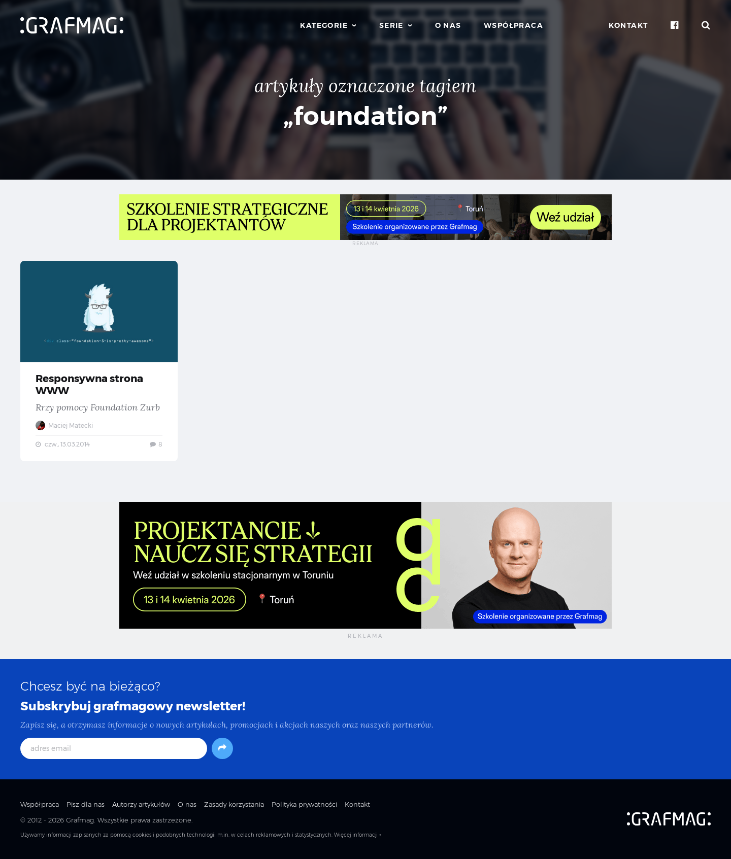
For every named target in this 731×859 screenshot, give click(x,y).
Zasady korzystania (234, 804)
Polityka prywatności (304, 804)
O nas (448, 25)
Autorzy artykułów (141, 804)
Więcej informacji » (357, 835)
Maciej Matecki (64, 425)
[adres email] (113, 748)
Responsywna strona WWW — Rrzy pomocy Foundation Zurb (99, 361)
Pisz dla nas (86, 804)
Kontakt (628, 25)
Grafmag (80, 820)
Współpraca (513, 25)
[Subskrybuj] (222, 748)
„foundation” (365, 115)
